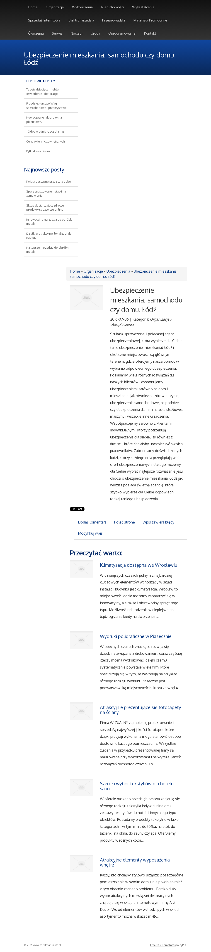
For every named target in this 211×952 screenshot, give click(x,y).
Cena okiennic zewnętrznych (45, 141)
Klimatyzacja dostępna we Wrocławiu (138, 565)
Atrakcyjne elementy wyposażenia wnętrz (135, 862)
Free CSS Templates (163, 945)
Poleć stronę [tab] (124, 522)
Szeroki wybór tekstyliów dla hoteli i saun (137, 786)
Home (75, 271)
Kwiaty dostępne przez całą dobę (48, 181)
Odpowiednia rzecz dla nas (45, 131)
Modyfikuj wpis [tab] (90, 533)
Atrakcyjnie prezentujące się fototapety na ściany (140, 709)
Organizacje (93, 271)
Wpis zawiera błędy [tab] (158, 522)
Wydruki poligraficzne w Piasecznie (136, 636)
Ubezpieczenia (118, 271)
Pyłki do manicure (38, 151)
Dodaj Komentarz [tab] (92, 522)
